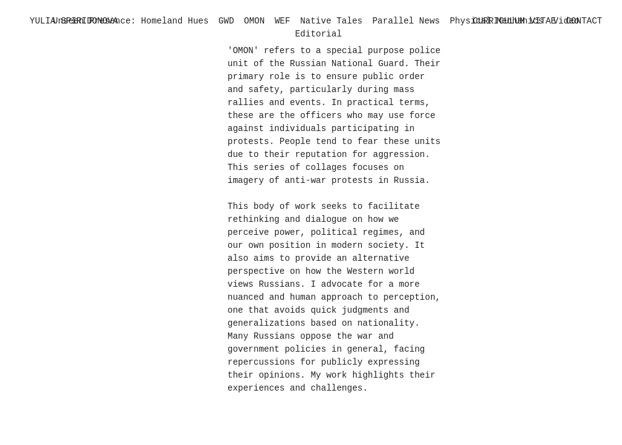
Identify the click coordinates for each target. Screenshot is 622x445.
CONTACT (584, 21)
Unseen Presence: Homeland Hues (130, 21)
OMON (254, 21)
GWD (226, 21)
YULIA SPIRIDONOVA (74, 21)
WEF (282, 21)
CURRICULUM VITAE (514, 21)
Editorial (318, 34)
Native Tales (331, 21)
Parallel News (406, 21)
